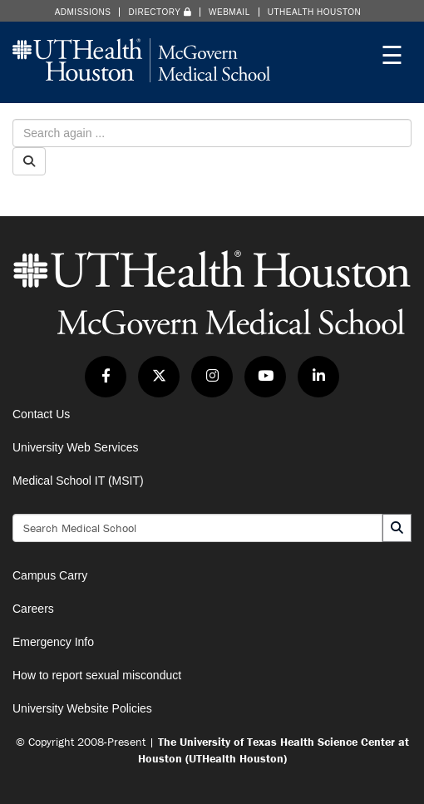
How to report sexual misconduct (96, 675)
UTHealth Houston (315, 12)
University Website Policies (82, 708)
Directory (159, 12)
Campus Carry (49, 575)
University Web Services (75, 447)
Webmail (229, 12)
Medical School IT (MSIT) (78, 480)
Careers (33, 608)
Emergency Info (53, 642)
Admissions (83, 12)
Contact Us (41, 414)
